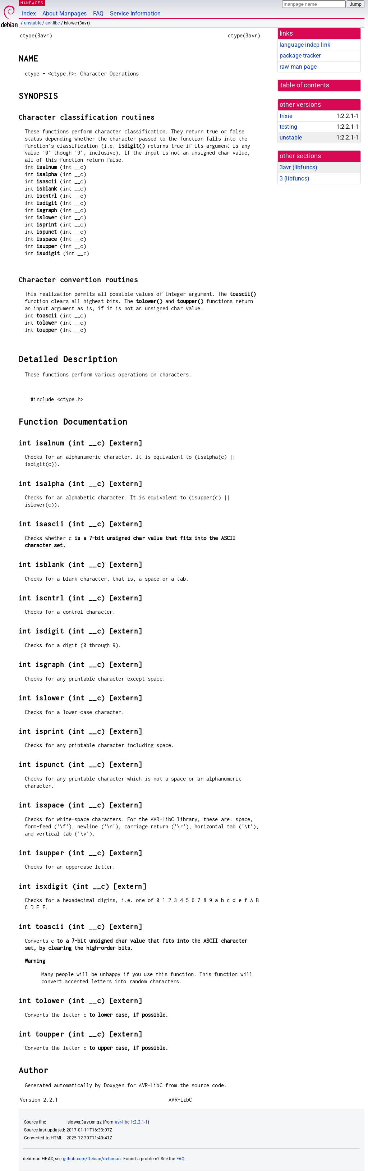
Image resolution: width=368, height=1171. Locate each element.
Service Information (135, 13)
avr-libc (52, 23)
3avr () (298, 167)
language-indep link (305, 44)
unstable (32, 23)
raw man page (298, 66)
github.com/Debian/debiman (92, 1158)
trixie (286, 116)
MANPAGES (31, 2)
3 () (294, 178)
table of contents (305, 85)
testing (288, 126)
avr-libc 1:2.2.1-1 (131, 1122)
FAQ (98, 13)
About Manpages (64, 13)
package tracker (300, 55)
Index (29, 13)
